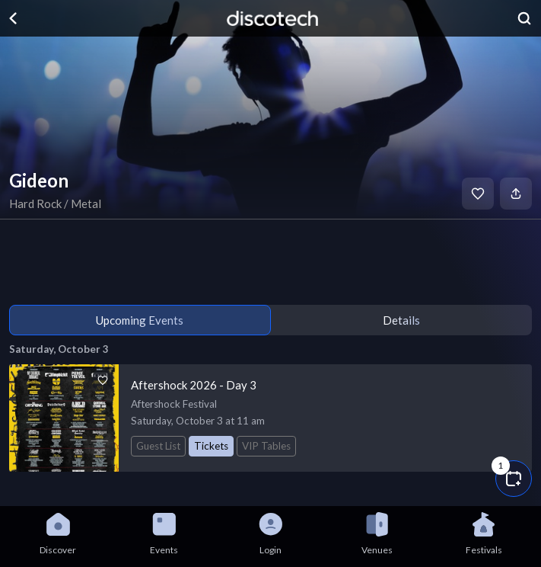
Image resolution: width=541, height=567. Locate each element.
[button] (513, 478)
